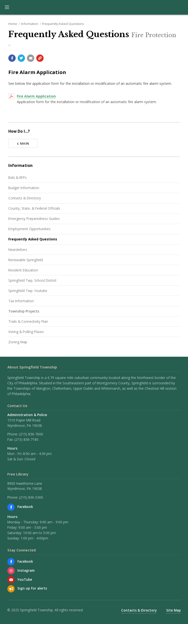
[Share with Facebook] (12, 58)
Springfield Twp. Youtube (27, 290)
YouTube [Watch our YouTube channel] (24, 579)
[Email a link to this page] (30, 58)
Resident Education (23, 270)
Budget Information (23, 187)
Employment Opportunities (29, 228)
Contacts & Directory (24, 198)
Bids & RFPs (17, 177)
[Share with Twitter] (21, 58)
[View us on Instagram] (11, 570)
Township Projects (23, 311)
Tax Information (21, 301)
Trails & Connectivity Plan (28, 321)
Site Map (173, 610)
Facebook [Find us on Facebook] (25, 506)
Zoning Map (17, 342)
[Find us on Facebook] (11, 507)
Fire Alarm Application (36, 96)
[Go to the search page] (180, 7)
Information (29, 24)
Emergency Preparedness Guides (34, 218)
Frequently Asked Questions (63, 24)
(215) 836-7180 (26, 439)
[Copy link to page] (40, 58)
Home (12, 24)
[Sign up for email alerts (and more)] (11, 588)
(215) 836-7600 (31, 434)
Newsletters (17, 249)
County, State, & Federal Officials (34, 208)
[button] (7, 7)
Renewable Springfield (25, 260)
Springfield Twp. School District (32, 280)
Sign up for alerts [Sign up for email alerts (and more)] (32, 588)
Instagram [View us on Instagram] (26, 570)
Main (23, 143)
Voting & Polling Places (26, 331)
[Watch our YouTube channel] (11, 579)
